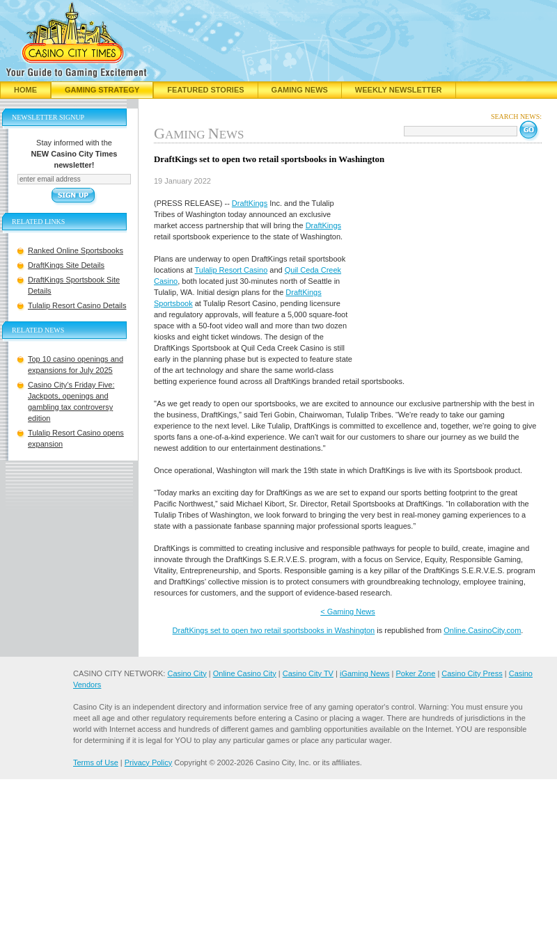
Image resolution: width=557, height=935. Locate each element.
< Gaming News (347, 611)
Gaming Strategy (102, 90)
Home (25, 90)
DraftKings (249, 203)
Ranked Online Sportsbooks (75, 250)
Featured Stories (205, 90)
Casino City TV (308, 673)
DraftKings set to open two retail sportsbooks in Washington (274, 630)
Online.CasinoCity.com (482, 630)
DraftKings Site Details (66, 265)
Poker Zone (415, 673)
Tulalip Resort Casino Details (77, 305)
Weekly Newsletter (398, 90)
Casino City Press (471, 673)
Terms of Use (95, 762)
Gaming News (300, 90)
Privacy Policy (148, 762)
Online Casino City (244, 673)
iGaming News (365, 673)
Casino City (186, 673)
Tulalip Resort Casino (231, 270)
